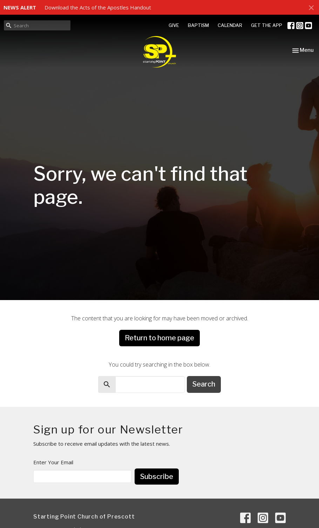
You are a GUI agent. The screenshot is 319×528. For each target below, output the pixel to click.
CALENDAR (230, 25)
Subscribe (156, 476)
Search (203, 384)
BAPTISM (198, 25)
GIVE (174, 25)
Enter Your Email (53, 462)
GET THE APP (266, 25)
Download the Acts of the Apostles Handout (98, 7)
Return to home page (159, 338)
